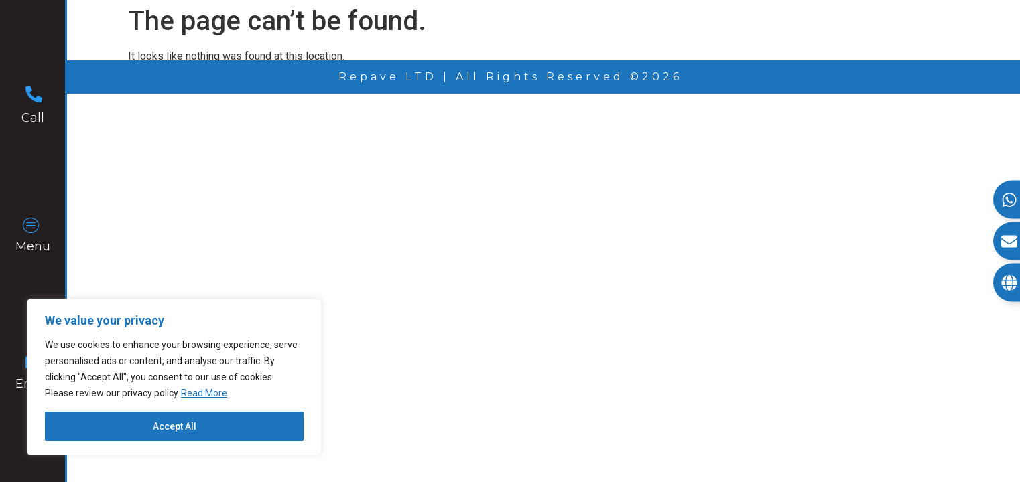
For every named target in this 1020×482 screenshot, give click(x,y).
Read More (204, 393)
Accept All (174, 426)
